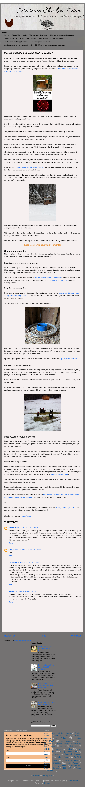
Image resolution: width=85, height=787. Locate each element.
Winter (28, 516)
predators (57, 763)
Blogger (47, 783)
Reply (11, 543)
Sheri (11, 591)
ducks (53, 746)
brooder (46, 733)
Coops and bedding (28, 38)
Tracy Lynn (13, 562)
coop (24, 516)
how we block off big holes (59, 280)
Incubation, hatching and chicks (51, 38)
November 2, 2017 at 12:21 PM (29, 562)
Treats (78, 768)
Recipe (75, 763)
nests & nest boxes (71, 760)
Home (6, 35)
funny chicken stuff (68, 751)
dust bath (63, 746)
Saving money (59, 765)
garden (46, 754)
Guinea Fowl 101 (10, 38)
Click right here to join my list (65, 507)
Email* (8, 750)
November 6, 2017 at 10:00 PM (24, 591)
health (77, 757)
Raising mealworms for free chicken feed (46, 703)
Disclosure (36, 776)
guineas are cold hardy (59, 474)
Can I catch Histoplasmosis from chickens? (45, 686)
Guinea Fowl (62, 757)
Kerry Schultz (14, 550)
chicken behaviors (65, 733)
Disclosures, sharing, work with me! (18, 45)
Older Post (75, 635)
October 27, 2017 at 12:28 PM (27, 528)
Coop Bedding (66, 741)
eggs (47, 748)
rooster (46, 765)
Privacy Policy (48, 776)
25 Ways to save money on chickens (50, 45)
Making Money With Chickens (35, 35)
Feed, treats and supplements (16, 42)
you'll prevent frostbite (69, 359)
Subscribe (28, 766)
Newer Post (10, 635)
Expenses (59, 749)
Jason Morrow (73, 781)
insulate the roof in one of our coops (47, 278)
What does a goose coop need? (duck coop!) (45, 648)
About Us (16, 35)
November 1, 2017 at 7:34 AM (31, 550)
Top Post (67, 768)
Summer (56, 768)
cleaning (77, 738)
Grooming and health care (41, 42)
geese (57, 754)
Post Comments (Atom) (22, 641)
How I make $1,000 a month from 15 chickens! (46, 667)
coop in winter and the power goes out (30, 167)
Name (8, 757)
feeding (69, 749)
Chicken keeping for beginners (62, 35)
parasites (47, 763)
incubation (54, 760)
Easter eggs (74, 746)
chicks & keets (61, 738)
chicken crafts (61, 735)
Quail (68, 763)
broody (53, 733)
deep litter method (62, 743)
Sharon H (12, 528)
